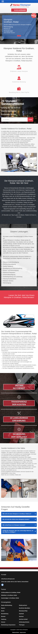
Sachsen (21, 616)
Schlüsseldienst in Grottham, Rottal (10, 592)
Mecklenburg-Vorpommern (8, 624)
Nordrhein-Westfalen (24, 608)
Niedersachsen (23, 605)
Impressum (23, 632)
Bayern (3, 608)
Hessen (3, 622)
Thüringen (22, 624)
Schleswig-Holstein (24, 622)
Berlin (2, 611)
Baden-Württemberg (6, 605)
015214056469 (20, 10)
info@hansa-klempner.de (8, 578)
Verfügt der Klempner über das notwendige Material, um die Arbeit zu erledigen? (17, 531)
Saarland (21, 613)
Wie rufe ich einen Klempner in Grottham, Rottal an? (16, 513)
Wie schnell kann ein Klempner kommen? (13, 525)
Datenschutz (15, 632)
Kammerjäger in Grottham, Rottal (10, 598)
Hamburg (3, 619)
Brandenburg (4, 613)
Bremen (3, 616)
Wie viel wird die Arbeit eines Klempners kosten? (15, 519)
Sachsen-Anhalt (23, 619)
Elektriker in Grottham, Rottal (9, 595)
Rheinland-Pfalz (23, 611)
